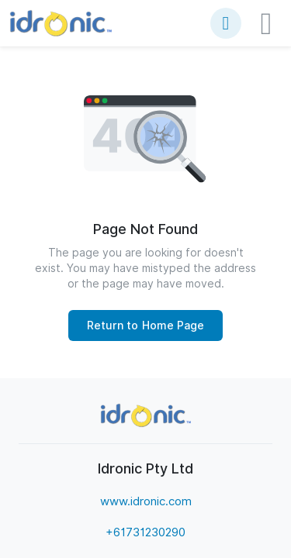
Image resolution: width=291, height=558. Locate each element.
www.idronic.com (146, 501)
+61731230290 (145, 532)
